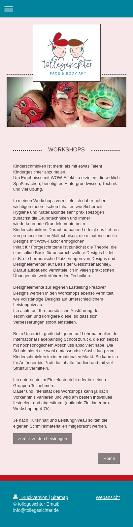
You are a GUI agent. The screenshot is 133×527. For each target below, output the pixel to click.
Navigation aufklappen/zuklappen (66, 9)
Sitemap (59, 497)
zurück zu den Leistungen (42, 438)
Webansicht (108, 497)
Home (109, 458)
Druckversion (31, 497)
